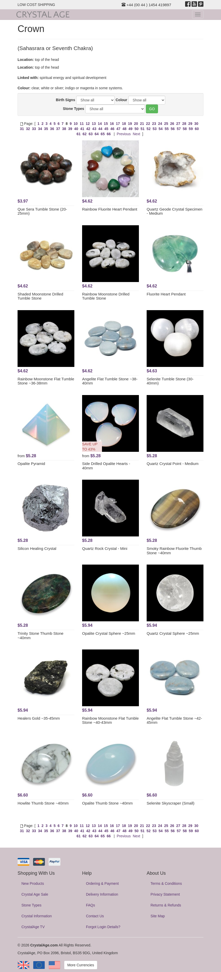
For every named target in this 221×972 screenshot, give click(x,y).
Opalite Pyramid (31, 463)
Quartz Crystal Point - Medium (173, 463)
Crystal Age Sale (34, 894)
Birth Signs (65, 100)
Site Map (158, 916)
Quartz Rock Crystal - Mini (104, 548)
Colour (121, 100)
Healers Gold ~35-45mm (39, 718)
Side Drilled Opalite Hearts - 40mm (106, 465)
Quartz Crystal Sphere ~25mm (173, 633)
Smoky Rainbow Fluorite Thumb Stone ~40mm (174, 550)
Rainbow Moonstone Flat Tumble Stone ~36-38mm (46, 381)
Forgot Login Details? (103, 927)
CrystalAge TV (33, 927)
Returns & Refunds (166, 905)
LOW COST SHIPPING (36, 5)
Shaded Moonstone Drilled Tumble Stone (40, 296)
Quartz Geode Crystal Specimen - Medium (174, 211)
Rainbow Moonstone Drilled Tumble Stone (105, 296)
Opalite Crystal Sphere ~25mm (108, 633)
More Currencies (80, 965)
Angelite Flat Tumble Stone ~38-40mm (110, 381)
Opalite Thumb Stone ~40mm (107, 803)
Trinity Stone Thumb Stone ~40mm (41, 635)
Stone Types (73, 109)
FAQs (90, 905)
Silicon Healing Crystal (37, 548)
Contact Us (95, 916)
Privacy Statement (165, 894)
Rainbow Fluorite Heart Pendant (109, 209)
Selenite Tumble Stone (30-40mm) (170, 381)
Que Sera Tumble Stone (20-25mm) (42, 211)
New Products (32, 883)
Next (136, 134)
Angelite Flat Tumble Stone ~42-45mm (174, 720)
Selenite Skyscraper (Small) (170, 803)
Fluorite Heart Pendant (166, 294)
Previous (124, 134)
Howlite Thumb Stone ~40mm (43, 803)
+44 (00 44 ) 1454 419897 (146, 5)
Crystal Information (36, 916)
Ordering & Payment (102, 883)
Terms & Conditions (166, 883)
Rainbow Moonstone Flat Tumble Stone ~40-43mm (110, 720)
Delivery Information (102, 894)
